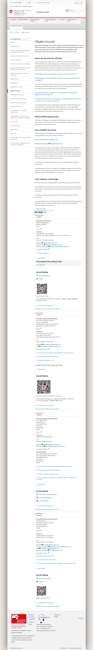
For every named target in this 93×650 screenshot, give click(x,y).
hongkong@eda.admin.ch (52, 444)
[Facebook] (36, 212)
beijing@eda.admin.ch (51, 243)
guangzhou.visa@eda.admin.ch (51, 346)
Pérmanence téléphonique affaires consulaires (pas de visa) (54, 466)
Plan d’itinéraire (50, 365)
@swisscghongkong (45, 497)
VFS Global (40, 265)
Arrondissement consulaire (45, 305)
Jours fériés (41, 258)
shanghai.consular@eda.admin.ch (61, 547)
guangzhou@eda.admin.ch (52, 344)
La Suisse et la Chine (16, 27)
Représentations (23, 21)
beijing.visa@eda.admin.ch (54, 245)
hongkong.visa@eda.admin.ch (55, 446)
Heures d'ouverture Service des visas (48, 356)
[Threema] (42, 212)
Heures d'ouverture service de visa (47, 474)
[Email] (45, 212)
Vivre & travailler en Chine (51, 21)
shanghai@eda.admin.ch (51, 545)
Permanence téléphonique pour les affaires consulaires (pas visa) (56, 563)
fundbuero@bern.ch (56, 143)
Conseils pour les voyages (36, 21)
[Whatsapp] (44, 212)
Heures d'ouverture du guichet (46, 559)
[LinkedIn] (40, 212)
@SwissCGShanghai (45, 578)
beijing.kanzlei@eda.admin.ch (60, 246)
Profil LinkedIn (43, 501)
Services (62, 21)
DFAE (29, 2)
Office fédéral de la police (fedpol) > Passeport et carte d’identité (56, 74)
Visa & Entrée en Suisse (73, 21)
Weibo (41, 279)
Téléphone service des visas (45, 360)
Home (11, 32)
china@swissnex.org (56, 550)
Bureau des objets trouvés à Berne (46, 139)
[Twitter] (38, 212)
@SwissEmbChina (44, 275)
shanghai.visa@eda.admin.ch (50, 548)
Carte (39, 229)
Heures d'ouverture (43, 253)
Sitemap (80, 618)
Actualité (13, 21)
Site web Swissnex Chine (45, 556)
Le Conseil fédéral (17, 2)
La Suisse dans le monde (43, 2)
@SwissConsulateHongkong (47, 494)
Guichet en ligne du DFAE (32, 617)
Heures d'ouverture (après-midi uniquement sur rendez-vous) (55, 353)
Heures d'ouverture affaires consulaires (49, 470)
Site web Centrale (42, 249)
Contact (38, 217)
